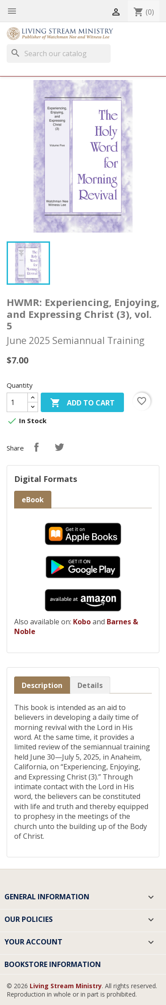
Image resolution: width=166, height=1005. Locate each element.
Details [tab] (90, 685)
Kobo (82, 622)
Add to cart (82, 403)
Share (36, 447)
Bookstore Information (52, 964)
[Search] (59, 53)
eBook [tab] (33, 499)
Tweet (59, 447)
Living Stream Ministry (66, 986)
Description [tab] (42, 685)
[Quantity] (17, 402)
